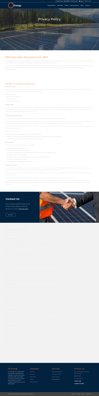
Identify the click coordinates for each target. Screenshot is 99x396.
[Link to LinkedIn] (82, 1)
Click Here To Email (78, 378)
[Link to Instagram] (90, 1)
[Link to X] (88, 1)
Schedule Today (59, 1)
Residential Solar (56, 379)
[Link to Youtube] (80, 1)
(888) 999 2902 (77, 376)
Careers (32, 379)
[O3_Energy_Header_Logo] (14, 5)
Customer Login (74, 1)
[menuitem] (59, 1)
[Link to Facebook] (84, 1)
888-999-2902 (67, 1)
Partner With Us (34, 381)
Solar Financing (55, 376)
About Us (32, 371)
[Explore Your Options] (50, 33)
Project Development (57, 371)
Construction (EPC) (56, 374)
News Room (33, 376)
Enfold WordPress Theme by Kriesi (26, 394)
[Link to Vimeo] (86, 1)
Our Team (32, 374)
